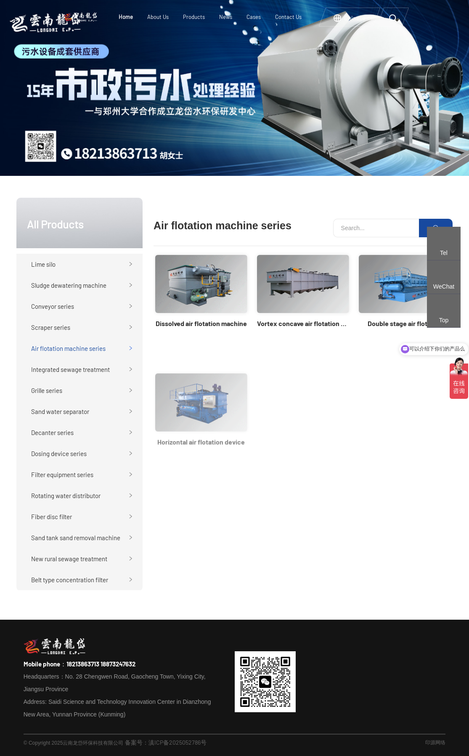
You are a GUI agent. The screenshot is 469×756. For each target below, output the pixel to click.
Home (126, 16)
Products (194, 16)
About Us (158, 16)
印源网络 (435, 742)
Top (444, 320)
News (225, 16)
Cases (253, 16)
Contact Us (288, 16)
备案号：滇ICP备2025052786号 (166, 742)
